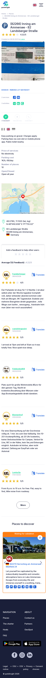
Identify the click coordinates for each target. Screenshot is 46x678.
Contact (29, 118)
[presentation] (5, 61)
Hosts (5, 629)
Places (11, 14)
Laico (23, 39)
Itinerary (5, 118)
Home (3, 14)
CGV (21, 666)
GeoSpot (29, 629)
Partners (28, 624)
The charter (8, 624)
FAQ (5, 635)
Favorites (17, 118)
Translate (38, 275)
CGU (14, 666)
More (23, 505)
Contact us (29, 618)
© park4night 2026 (11, 674)
